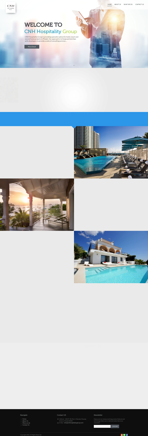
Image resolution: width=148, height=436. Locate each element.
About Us (25, 421)
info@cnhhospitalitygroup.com (73, 423)
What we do (26, 423)
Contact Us (25, 425)
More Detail (32, 47)
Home (24, 419)
